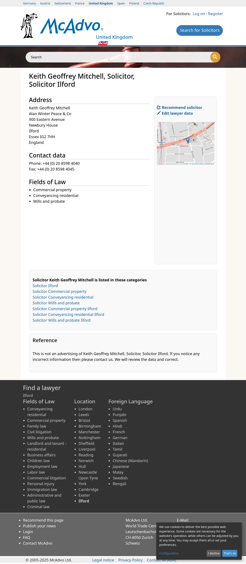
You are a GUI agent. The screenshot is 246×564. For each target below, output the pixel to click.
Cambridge (89, 489)
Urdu (117, 408)
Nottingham (89, 437)
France (79, 3)
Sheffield (86, 443)
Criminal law (38, 506)
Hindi (117, 426)
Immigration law (42, 489)
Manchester (89, 431)
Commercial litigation (46, 477)
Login (28, 531)
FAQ (26, 537)
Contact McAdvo (37, 543)
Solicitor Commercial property (60, 291)
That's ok (230, 553)
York (83, 483)
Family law (36, 426)
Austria (45, 3)
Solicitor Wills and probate (56, 302)
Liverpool (87, 449)
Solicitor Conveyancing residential (63, 297)
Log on (199, 13)
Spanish (120, 420)
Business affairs (41, 454)
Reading (86, 454)
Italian (118, 443)
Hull (82, 466)
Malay (118, 472)
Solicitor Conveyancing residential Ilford (68, 314)
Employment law (42, 466)
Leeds (84, 414)
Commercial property (46, 420)
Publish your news (39, 525)
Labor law (36, 472)
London (86, 408)
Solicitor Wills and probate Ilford (62, 320)
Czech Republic (154, 3)
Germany (29, 3)
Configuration (169, 553)
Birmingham (90, 426)
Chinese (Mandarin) (130, 460)
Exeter (84, 495)
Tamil (117, 449)
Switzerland (63, 3)
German (120, 437)
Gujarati (120, 454)
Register (215, 13)
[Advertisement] (92, 234)
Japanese (121, 466)
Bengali (119, 483)
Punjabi (119, 414)
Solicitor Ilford (45, 285)
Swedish (120, 477)
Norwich (86, 460)
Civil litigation (39, 431)
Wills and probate (43, 437)
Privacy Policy (130, 560)
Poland (134, 3)
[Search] (215, 57)
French (119, 431)
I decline (213, 553)
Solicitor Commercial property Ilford (65, 308)
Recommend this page (43, 520)
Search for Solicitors (199, 30)
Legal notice (103, 560)
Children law (38, 460)
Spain (121, 3)
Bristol (84, 420)
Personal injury (41, 483)
